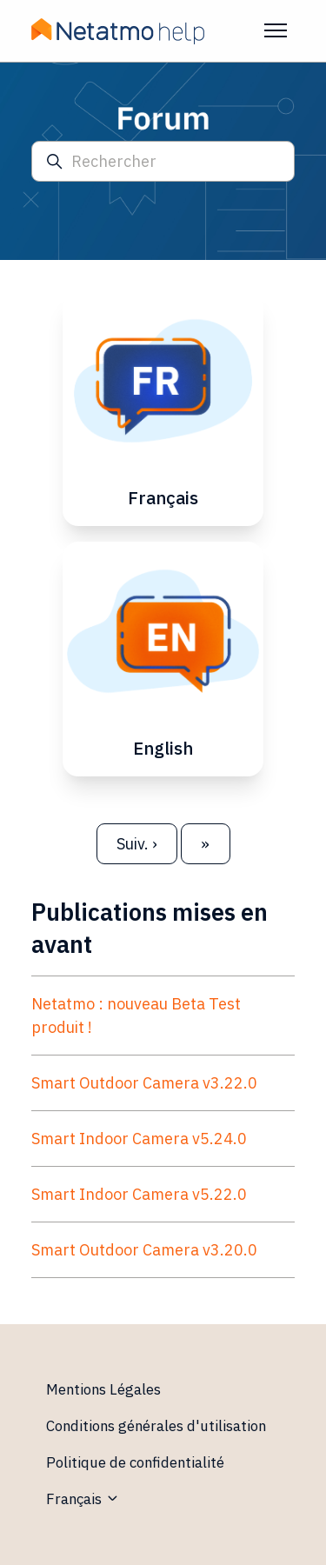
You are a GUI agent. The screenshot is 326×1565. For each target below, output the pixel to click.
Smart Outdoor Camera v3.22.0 (144, 1083)
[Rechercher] (163, 161)
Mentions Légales (103, 1389)
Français (83, 1498)
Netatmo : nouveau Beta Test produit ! (136, 1015)
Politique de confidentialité (135, 1462)
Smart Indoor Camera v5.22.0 (139, 1194)
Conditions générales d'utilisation (156, 1425)
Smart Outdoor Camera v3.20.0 (144, 1250)
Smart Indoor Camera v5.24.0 (139, 1139)
